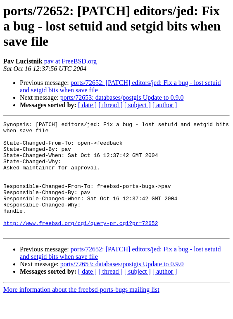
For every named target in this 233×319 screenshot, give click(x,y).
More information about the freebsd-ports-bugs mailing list (81, 311)
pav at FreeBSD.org (70, 61)
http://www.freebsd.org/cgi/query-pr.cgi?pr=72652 (80, 244)
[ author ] (164, 104)
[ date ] (87, 104)
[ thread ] (110, 104)
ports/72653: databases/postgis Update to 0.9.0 (122, 97)
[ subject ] (137, 104)
